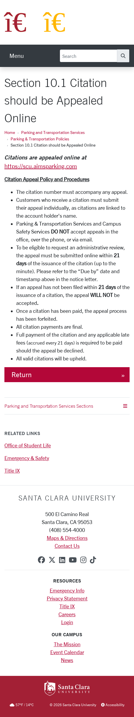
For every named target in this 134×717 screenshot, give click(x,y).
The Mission (67, 644)
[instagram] (83, 560)
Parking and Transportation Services (53, 132)
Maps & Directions (67, 538)
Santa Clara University (67, 498)
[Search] (88, 55)
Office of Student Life (27, 445)
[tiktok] (93, 560)
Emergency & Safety (26, 458)
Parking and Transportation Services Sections (65, 406)
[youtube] (73, 560)
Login (67, 622)
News (67, 660)
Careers (67, 614)
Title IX (12, 470)
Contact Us (67, 546)
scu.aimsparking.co (47, 166)
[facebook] (41, 560)
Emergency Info (67, 590)
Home (9, 132)
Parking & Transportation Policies (40, 138)
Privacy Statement (67, 598)
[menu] (17, 56)
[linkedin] (62, 560)
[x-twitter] (52, 560)
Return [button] (21, 375)
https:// (13, 166)
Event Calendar (67, 652)
